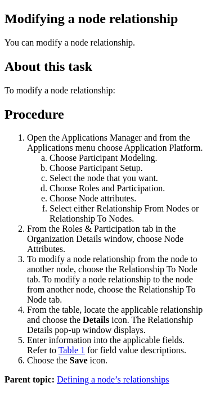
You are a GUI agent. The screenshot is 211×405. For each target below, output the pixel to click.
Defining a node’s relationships (113, 379)
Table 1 (72, 350)
